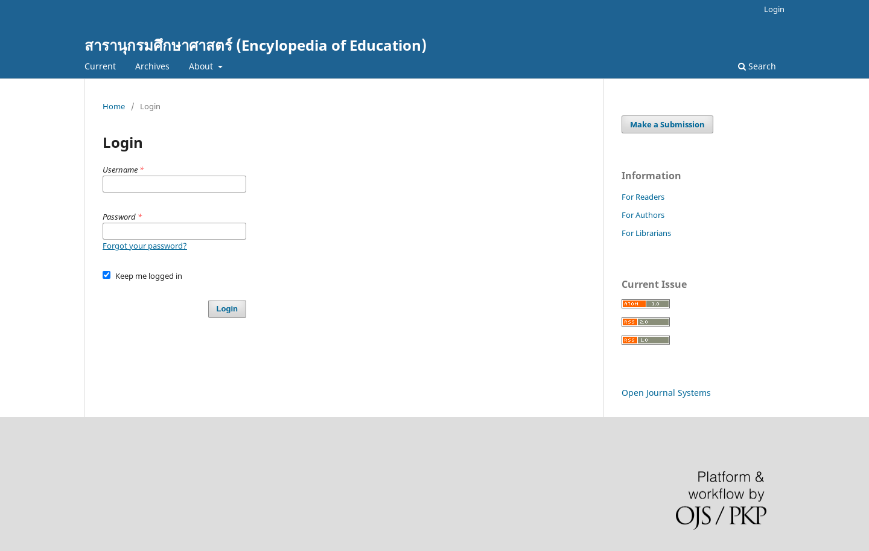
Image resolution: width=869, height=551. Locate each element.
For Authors (643, 214)
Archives (152, 66)
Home (114, 106)
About (202, 66)
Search (757, 66)
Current (100, 66)
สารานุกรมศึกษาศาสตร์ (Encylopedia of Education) (255, 45)
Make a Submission (667, 124)
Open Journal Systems (666, 392)
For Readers (643, 196)
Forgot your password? (145, 245)
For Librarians (646, 233)
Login (774, 9)
